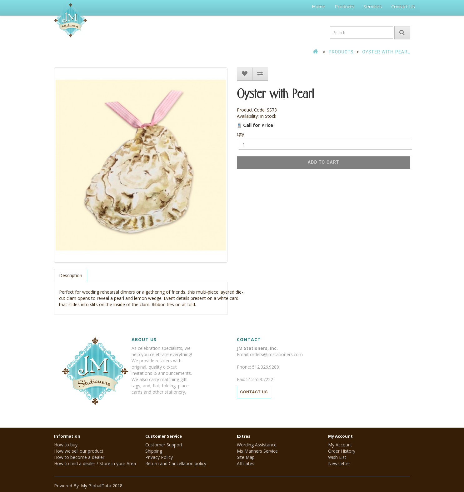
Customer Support (163, 445)
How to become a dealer (79, 457)
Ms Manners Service (257, 451)
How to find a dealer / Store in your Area (95, 463)
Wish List (337, 457)
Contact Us (403, 6)
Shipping (153, 451)
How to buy (65, 445)
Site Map (246, 457)
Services (373, 6)
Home (318, 6)
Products (344, 6)
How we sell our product (78, 451)
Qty (240, 134)
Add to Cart (323, 162)
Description (70, 275)
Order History (341, 451)
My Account (340, 445)
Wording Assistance (257, 445)
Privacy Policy (159, 457)
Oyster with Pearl (386, 51)
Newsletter (339, 463)
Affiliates (245, 463)
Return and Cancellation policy (175, 463)
